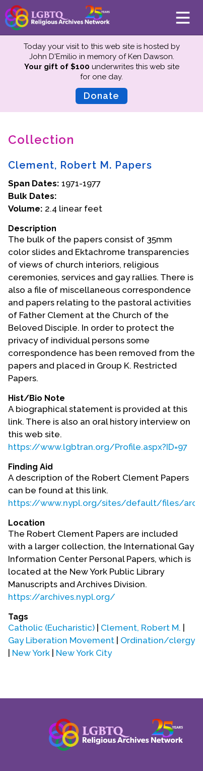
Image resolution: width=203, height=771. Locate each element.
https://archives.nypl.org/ (61, 597)
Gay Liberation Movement (61, 640)
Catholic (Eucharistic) (52, 628)
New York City (84, 653)
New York (31, 653)
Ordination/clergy (157, 640)
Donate (101, 95)
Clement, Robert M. (141, 628)
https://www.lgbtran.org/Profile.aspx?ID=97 (97, 447)
